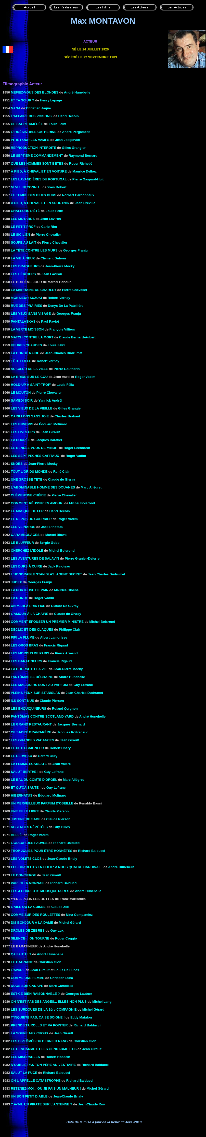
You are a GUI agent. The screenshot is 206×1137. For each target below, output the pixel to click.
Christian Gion (49, 962)
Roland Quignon (65, 708)
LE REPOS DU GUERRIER (31, 519)
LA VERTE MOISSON (27, 329)
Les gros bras (24, 645)
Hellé (16, 835)
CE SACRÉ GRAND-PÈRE (31, 732)
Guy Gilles (62, 827)
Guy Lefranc (83, 685)
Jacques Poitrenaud (72, 732)
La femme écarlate (29, 764)
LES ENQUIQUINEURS (28, 708)
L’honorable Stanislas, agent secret (46, 574)
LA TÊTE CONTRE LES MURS (34, 250)
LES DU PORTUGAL (39, 179)
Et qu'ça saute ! (26, 787)
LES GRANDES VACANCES (32, 740)
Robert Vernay (59, 298)
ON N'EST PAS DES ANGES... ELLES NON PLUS (49, 1001)
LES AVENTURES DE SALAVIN (35, 558)
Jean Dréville (85, 203)
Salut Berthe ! (24, 772)
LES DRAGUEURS (25, 266)
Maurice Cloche (66, 590)
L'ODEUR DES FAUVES (29, 843)
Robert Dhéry (60, 748)
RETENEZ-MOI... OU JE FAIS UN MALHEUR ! (46, 1088)
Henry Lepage (51, 100)
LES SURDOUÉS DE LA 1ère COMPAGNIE (44, 1009)
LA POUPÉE (20, 440)
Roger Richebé (81, 163)
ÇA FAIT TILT (21, 954)
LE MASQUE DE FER (27, 511)
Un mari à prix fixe (28, 606)
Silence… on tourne (30, 938)
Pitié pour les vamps (30, 140)
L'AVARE (18, 970)
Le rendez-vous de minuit (34, 448)
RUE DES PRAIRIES (26, 306)
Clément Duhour (53, 258)
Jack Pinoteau (59, 566)
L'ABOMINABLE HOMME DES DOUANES (43, 487)
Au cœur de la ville (29, 369)
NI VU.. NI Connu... (26, 187)
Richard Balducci (66, 843)
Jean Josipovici (67, 140)
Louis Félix (57, 124)
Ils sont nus (22, 701)
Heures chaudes (26, 345)
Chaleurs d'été (25, 211)
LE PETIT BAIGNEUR (27, 748)
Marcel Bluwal (56, 535)
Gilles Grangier (74, 148)
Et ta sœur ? (22, 100)
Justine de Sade (26, 819)
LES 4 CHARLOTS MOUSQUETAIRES (40, 891)
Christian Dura (61, 978)
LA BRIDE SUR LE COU (29, 377)
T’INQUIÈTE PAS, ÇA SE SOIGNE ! (38, 1017)
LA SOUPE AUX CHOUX (29, 1033)
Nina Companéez (79, 915)
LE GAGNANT (22, 962)
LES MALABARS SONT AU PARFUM (39, 685)
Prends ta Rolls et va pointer (39, 1025)
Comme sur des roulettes (35, 915)
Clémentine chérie (28, 495)
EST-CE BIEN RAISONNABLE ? (35, 994)
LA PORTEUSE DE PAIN (29, 590)
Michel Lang (101, 1001)
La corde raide (25, 353)
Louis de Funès (67, 970)
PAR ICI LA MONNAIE (28, 883)
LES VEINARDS (23, 527)
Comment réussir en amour (36, 503)
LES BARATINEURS (26, 661)
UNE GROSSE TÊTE (27, 479)
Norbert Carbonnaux (78, 195)
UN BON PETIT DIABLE (29, 1096)
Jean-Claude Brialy (62, 859)
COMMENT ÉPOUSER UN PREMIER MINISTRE (47, 622)
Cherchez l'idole (27, 550)
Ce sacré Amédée (27, 124)
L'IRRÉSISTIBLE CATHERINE (34, 132)
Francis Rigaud (56, 645)
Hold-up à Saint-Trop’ (31, 385)
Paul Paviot (50, 321)
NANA (15, 108)
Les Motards (23, 219)
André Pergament (76, 132)
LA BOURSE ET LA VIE (29, 669)
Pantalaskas (23, 321)
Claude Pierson (52, 701)
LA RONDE (19, 598)
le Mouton (21, 392)
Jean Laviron (51, 219)
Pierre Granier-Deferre (82, 558)
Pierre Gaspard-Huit (88, 179)
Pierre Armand (66, 653)
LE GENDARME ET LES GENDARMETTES (44, 1049)
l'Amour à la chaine (29, 614)
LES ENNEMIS (22, 424)
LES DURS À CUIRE (26, 566)
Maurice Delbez (84, 171)
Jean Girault (50, 432)
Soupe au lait (23, 242)
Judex (16, 582)
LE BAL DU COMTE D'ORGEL (34, 780)
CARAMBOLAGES (25, 535)
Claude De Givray (65, 606)
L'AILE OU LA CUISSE (28, 907)
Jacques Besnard (71, 724)
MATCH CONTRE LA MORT (32, 337)
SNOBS (17, 464)
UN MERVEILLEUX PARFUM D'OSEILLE (42, 803)
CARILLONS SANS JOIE (30, 416)
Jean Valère (62, 764)
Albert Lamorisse (53, 637)
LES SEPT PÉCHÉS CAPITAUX (35, 456)
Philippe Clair (69, 629)
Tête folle (21, 361)
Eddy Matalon (81, 1017)
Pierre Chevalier (48, 234)
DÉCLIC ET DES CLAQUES (32, 629)
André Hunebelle (77, 92)
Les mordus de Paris (30, 653)
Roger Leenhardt (77, 448)
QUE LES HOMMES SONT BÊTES (37, 163)
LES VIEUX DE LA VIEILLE (32, 408)
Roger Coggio (66, 938)
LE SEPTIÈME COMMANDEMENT (37, 155)
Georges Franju (75, 250)
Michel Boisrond (82, 503)
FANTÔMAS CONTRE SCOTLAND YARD (42, 716)
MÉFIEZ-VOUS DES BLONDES (34, 92)
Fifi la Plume (23, 637)
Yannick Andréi (50, 400)
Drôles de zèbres (28, 930)
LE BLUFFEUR (22, 543)
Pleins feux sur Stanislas (35, 693)
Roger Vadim (85, 377)
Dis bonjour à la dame (32, 922)
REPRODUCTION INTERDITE (33, 148)
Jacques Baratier (49, 440)
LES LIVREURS (23, 432)
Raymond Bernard (83, 155)
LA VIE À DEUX (23, 258)
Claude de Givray (61, 479)
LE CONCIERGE (23, 875)
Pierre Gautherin (67, 369)
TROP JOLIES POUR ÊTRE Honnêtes (41, 851)
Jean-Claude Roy (91, 1104)
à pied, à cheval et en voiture (39, 171)
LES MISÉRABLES (25, 1057)
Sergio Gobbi (50, 543)
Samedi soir (22, 400)
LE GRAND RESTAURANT (31, 724)
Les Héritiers (23, 274)
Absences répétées (29, 827)
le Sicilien (20, 234)
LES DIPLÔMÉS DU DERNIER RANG (39, 1041)
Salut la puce (24, 1073)
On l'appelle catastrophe (36, 1080)
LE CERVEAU (21, 756)
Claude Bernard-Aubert (77, 337)
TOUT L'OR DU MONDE (29, 471)
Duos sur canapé (27, 986)
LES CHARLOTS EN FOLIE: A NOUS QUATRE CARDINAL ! (56, 867)
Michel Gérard (70, 922)
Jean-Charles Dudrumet (63, 353)
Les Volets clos (26, 859)
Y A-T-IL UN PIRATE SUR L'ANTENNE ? (41, 1104)
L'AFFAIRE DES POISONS (32, 116)
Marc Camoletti (61, 986)
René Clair (61, 471)
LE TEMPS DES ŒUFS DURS (33, 195)
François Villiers (62, 329)
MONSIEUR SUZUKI (26, 298)
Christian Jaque (38, 108)
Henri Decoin (68, 116)
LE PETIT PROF (23, 227)
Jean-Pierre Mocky (43, 464)
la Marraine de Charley (33, 290)
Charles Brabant (67, 416)
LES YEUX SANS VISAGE (31, 313)
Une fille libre (25, 811)
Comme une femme (27, 978)
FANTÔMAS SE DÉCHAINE (32, 677)
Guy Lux (56, 930)
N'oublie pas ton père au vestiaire (43, 1065)
